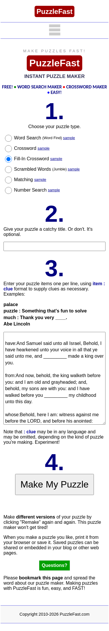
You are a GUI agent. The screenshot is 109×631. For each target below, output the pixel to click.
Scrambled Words (47, 169)
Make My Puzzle (54, 484)
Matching (30, 179)
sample (69, 138)
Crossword (31, 148)
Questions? (54, 565)
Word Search (44, 137)
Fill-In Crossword (38, 158)
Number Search (37, 190)
